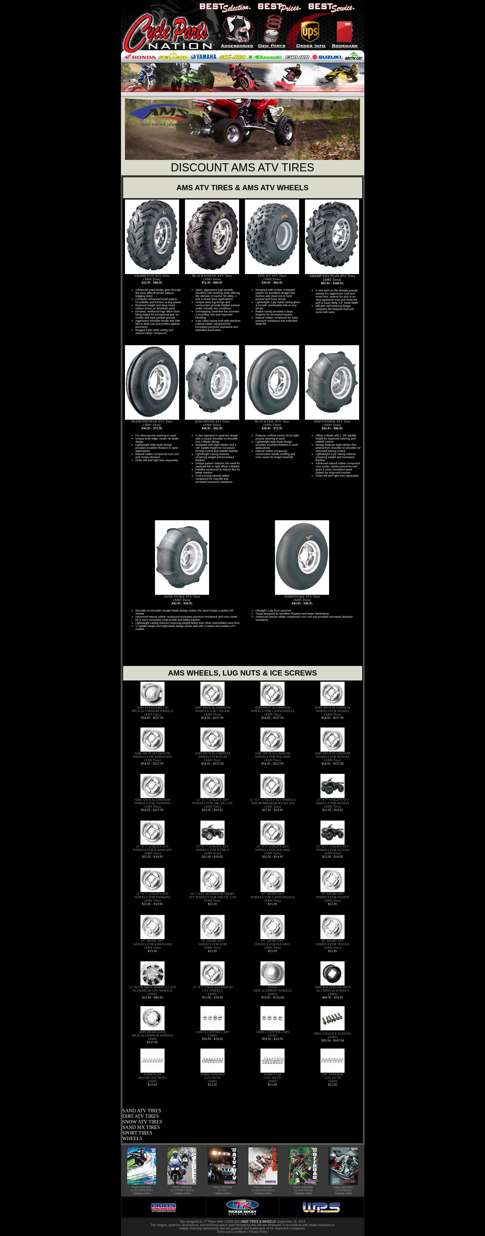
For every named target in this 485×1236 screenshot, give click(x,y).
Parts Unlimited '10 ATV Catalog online (222, 1190)
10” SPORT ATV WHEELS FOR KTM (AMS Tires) (212, 944)
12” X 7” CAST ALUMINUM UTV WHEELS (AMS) (212, 990)
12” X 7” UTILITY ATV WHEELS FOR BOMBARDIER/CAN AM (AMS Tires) (272, 803)
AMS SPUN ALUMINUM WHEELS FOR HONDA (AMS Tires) (332, 711)
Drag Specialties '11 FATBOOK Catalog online (343, 1190)
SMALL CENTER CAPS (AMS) (273, 1033)
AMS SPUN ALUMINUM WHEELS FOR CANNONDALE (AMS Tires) (272, 711)
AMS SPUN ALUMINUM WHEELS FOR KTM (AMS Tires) (212, 757)
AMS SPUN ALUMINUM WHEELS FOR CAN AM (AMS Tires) (212, 711)
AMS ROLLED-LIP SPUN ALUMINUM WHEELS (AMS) (333, 990)
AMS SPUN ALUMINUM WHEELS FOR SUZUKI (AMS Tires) (332, 757)
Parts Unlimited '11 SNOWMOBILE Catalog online (263, 1190)
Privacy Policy (258, 1232)
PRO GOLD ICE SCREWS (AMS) (332, 1035)
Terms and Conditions (232, 1232)
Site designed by (192, 1221)
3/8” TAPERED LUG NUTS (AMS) (332, 1078)
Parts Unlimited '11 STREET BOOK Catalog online (182, 1190)
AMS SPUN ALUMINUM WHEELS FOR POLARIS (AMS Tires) (272, 757)
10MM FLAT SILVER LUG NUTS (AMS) (152, 1078)
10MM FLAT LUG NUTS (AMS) (272, 1078)
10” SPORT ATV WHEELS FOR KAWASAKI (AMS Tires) (152, 944)
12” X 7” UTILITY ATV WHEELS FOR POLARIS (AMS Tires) (272, 850)
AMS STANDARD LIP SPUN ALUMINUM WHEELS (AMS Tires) (152, 711)
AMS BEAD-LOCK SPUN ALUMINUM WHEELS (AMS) (152, 1035)
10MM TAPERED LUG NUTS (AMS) (212, 1078)
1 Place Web (213, 1221)
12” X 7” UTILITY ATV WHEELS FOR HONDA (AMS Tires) (333, 803)
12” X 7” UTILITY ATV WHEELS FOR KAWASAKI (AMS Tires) (152, 850)
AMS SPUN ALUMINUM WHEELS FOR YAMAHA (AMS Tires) (152, 803)
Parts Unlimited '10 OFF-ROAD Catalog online (303, 1190)
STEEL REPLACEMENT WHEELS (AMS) (273, 990)
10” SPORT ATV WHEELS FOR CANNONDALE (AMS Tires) (272, 897)
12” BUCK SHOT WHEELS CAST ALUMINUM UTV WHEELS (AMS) (152, 990)
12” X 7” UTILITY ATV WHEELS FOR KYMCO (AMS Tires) (212, 850)
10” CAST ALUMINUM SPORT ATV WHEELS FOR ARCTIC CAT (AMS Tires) (212, 897)
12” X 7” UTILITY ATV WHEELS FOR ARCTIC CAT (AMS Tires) (212, 803)
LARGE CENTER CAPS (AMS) (212, 1033)
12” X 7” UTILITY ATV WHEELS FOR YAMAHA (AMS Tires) (152, 897)
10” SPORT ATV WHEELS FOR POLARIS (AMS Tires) (272, 944)
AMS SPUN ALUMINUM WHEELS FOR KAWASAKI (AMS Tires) (152, 757)
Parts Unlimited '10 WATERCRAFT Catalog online (141, 1190)
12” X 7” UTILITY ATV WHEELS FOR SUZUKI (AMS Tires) (332, 850)
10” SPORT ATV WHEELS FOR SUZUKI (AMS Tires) (332, 944)
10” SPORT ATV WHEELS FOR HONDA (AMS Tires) (333, 897)
